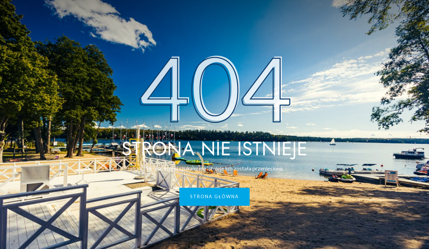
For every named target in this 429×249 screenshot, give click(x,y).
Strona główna (214, 196)
